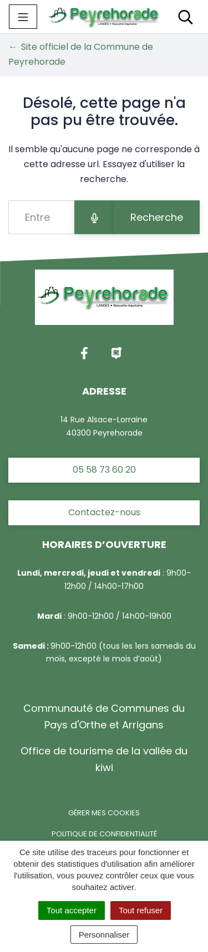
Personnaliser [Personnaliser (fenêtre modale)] (104, 934)
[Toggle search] (185, 16)
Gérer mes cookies (104, 813)
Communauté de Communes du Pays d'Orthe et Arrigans (104, 716)
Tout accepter (72, 910)
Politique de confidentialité (104, 834)
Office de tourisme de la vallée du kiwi (104, 759)
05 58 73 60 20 (104, 469)
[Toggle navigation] (23, 16)
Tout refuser (141, 910)
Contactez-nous (104, 512)
